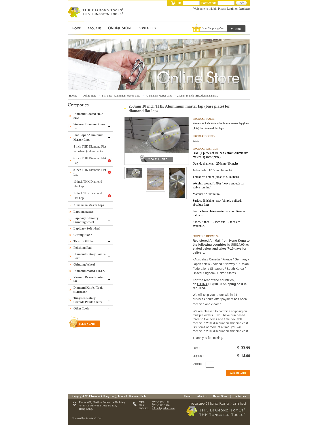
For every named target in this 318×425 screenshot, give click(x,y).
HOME (73, 95)
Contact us (239, 396)
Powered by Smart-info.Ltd (87, 418)
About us (202, 396)
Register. (244, 8)
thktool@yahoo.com (163, 408)
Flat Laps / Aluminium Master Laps (121, 95)
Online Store (89, 95)
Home (187, 396)
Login (230, 8)
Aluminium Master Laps (159, 95)
